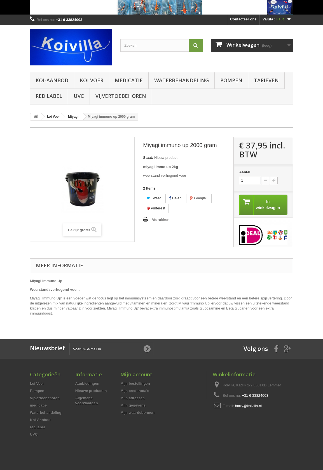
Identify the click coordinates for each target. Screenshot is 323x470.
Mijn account (136, 374)
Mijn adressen (132, 398)
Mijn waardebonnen (137, 413)
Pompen (231, 80)
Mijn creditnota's (134, 391)
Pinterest (156, 208)
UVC (79, 96)
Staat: (148, 157)
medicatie (129, 80)
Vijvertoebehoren (120, 96)
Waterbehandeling (181, 80)
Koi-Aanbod (52, 80)
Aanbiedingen (87, 384)
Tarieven (266, 80)
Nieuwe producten (91, 391)
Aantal (244, 172)
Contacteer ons (243, 19)
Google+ (199, 198)
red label (49, 96)
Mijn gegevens (133, 405)
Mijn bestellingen (135, 384)
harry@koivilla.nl (248, 406)
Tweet (154, 198)
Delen (175, 198)
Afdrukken (160, 220)
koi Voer (91, 80)
